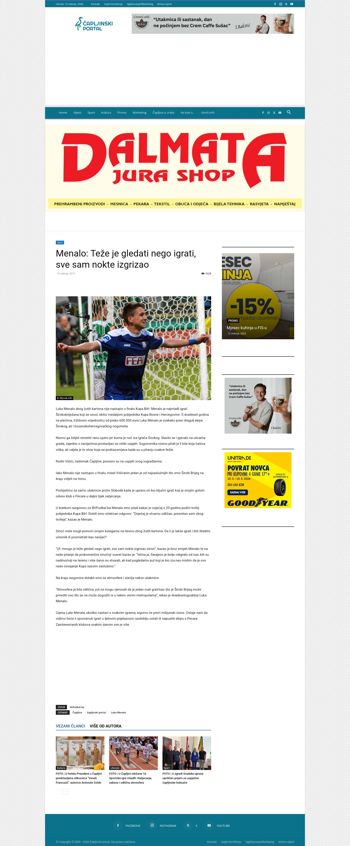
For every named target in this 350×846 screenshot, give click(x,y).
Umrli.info (208, 112)
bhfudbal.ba (77, 707)
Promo (122, 112)
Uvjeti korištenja (113, 4)
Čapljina (77, 712)
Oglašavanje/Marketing (140, 4)
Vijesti (77, 112)
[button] (288, 113)
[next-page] (66, 791)
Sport (91, 112)
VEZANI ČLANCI (70, 726)
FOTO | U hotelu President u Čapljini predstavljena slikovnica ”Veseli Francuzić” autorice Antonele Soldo (79, 778)
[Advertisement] (175, 73)
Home (63, 112)
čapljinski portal (96, 712)
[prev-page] (58, 791)
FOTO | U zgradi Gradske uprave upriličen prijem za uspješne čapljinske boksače (182, 778)
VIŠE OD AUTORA (105, 726)
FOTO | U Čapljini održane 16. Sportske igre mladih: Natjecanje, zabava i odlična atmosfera (130, 778)
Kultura (106, 112)
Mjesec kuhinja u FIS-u (247, 327)
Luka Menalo (118, 712)
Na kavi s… (188, 112)
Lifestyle (114, 768)
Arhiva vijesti (164, 4)
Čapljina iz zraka (163, 112)
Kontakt (95, 4)
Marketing (139, 112)
